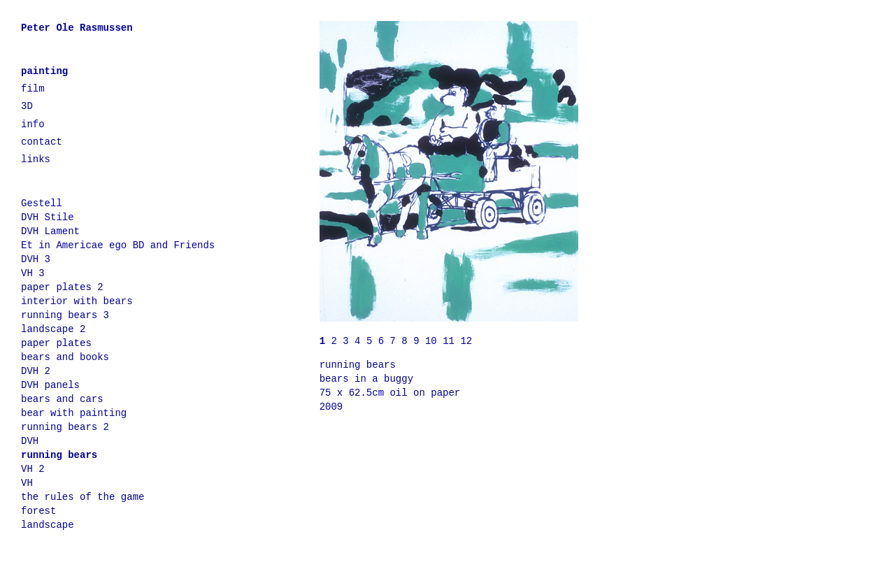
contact (41, 142)
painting (44, 71)
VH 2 (33, 469)
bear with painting (74, 413)
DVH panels (50, 385)
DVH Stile (47, 217)
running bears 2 (65, 427)
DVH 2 (35, 371)
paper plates (56, 343)
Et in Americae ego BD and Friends (118, 245)
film (33, 88)
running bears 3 (65, 315)
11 (451, 341)
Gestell (41, 203)
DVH (29, 441)
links (35, 159)
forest (38, 511)
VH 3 (33, 273)
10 (434, 341)
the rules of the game (82, 497)
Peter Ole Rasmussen (77, 28)
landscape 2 (53, 329)
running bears (59, 455)
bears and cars (62, 399)
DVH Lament (50, 231)
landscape (47, 525)
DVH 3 (35, 259)
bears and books (65, 357)
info (33, 124)
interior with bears (77, 301)
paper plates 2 (62, 287)
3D (27, 106)
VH (27, 483)
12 (466, 341)
